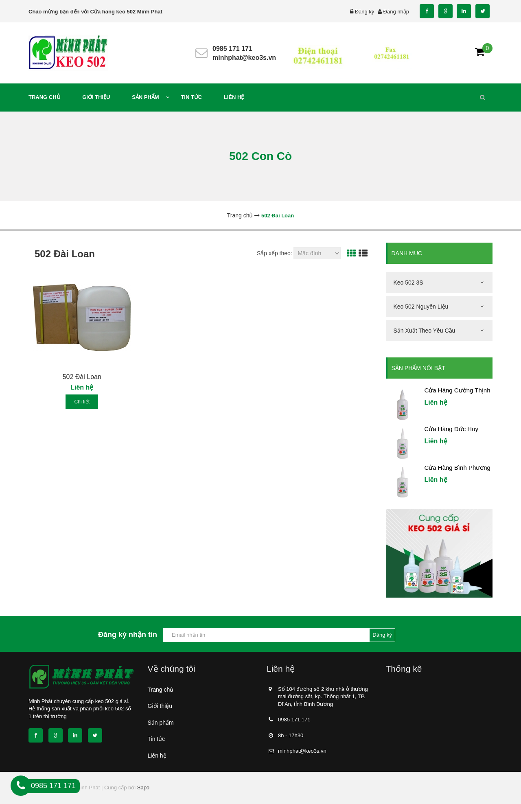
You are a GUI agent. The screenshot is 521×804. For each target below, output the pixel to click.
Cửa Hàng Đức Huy (452, 428)
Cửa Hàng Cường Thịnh (457, 390)
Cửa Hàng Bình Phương (457, 467)
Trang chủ (161, 689)
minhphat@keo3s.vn (244, 57)
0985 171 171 (232, 48)
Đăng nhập (396, 12)
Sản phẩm (161, 722)
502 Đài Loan (82, 376)
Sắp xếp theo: (274, 253)
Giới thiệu (160, 706)
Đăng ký (364, 12)
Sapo (143, 787)
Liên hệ (157, 755)
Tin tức (156, 739)
